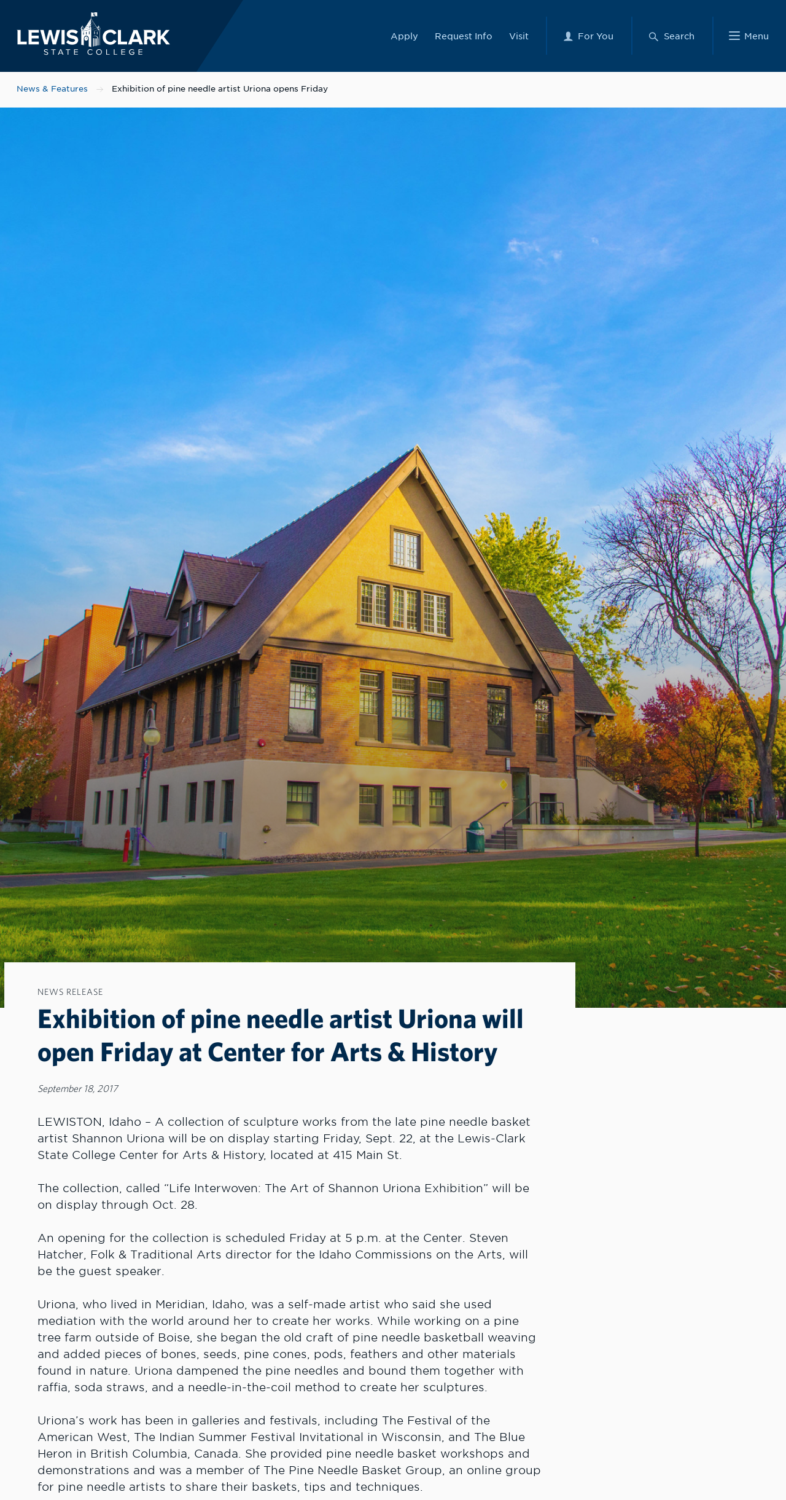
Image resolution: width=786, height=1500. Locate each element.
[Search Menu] (671, 35)
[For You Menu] (588, 35)
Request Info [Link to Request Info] (463, 35)
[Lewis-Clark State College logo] (91, 32)
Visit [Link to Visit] (519, 35)
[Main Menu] (749, 35)
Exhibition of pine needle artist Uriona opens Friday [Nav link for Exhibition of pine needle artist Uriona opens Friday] (220, 88)
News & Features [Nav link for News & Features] (52, 88)
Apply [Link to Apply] (404, 35)
